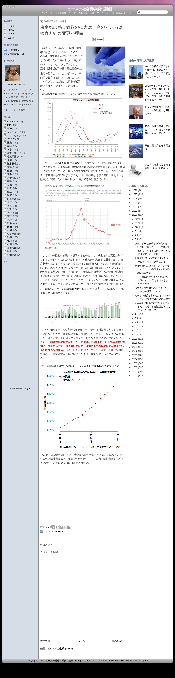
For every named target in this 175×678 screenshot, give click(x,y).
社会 (9, 212)
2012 (135, 367)
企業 (9, 160)
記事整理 (12, 163)
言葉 (9, 184)
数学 (9, 223)
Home (11, 26)
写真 (9, 209)
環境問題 (12, 156)
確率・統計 (13, 153)
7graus (144, 660)
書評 (9, 216)
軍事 (9, 174)
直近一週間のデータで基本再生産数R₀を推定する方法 (89, 366)
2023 (135, 202)
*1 (43, 366)
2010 (135, 375)
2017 (135, 347)
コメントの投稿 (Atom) (60, 648)
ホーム (81, 641)
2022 (135, 206)
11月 (137, 223)
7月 (137, 239)
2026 (135, 190)
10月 (137, 227)
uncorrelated (16, 84)
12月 (137, 219)
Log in (11, 37)
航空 (9, 191)
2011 (135, 371)
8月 (137, 235)
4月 (137, 322)
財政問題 (12, 198)
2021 (135, 210)
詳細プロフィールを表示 (14, 110)
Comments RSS (16, 53)
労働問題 (12, 254)
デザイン (12, 139)
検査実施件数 (72, 289)
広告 (9, 188)
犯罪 (9, 240)
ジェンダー (13, 132)
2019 (135, 338)
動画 (9, 237)
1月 (137, 334)
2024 (135, 198)
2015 (135, 355)
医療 (9, 142)
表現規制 (12, 247)
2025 (135, 194)
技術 (9, 167)
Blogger (27, 388)
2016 (135, 351)
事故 (9, 205)
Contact (12, 33)
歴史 (9, 251)
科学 (9, 149)
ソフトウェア (14, 135)
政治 (9, 226)
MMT (9, 125)
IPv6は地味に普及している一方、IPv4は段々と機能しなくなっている (157, 130)
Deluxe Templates (115, 660)
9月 (137, 231)
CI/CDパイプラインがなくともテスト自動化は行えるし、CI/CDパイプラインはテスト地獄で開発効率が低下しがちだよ (157, 92)
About (11, 29)
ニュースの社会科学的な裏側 (88, 9)
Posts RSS (13, 50)
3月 (137, 326)
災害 (9, 195)
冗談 (9, 219)
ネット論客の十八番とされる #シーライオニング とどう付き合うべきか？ (152, 280)
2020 (135, 215)
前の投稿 (117, 641)
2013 (135, 363)
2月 (137, 330)
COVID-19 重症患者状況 (68, 163)
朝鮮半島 (12, 233)
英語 (9, 146)
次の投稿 (45, 641)
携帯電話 (12, 177)
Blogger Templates (84, 660)
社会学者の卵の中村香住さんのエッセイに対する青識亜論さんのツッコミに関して (152, 307)
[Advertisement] (150, 35)
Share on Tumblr (53, 527)
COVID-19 (12, 121)
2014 (135, 359)
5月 (137, 318)
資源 (9, 202)
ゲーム (10, 128)
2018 (135, 343)
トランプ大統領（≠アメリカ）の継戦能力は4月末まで (157, 110)
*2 (43, 454)
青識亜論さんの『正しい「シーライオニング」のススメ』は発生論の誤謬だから (152, 269)
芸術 (9, 181)
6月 (137, 314)
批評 (9, 244)
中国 (9, 230)
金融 (9, 170)
